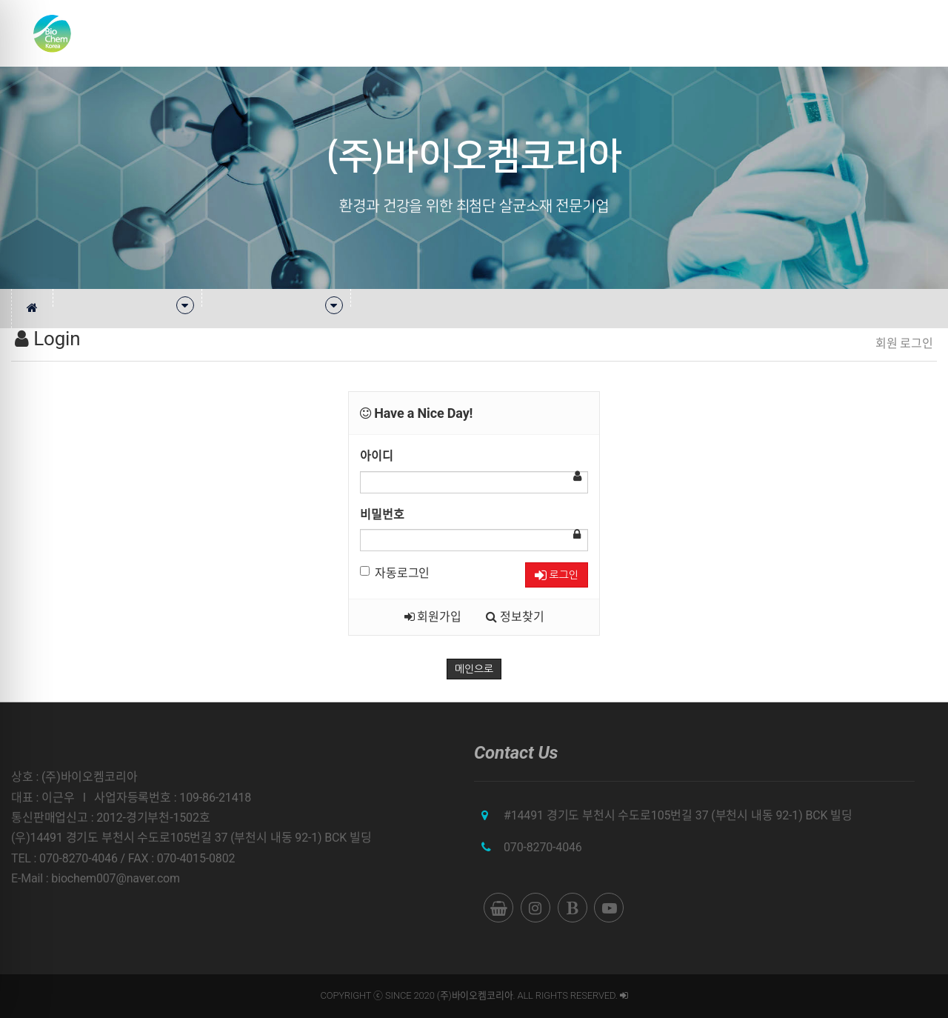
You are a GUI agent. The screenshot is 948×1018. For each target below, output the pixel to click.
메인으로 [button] (474, 669)
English (905, 33)
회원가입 (432, 617)
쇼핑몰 (850, 33)
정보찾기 (515, 617)
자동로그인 (395, 573)
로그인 (556, 575)
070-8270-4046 (543, 847)
